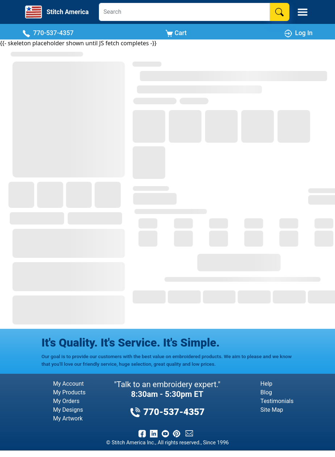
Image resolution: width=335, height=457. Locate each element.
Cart (176, 33)
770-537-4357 (48, 33)
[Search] (184, 12)
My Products (69, 392)
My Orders (66, 401)
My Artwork (68, 418)
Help (266, 383)
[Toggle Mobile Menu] (302, 12)
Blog (266, 392)
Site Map (271, 409)
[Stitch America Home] (56, 12)
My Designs (68, 409)
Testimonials (276, 401)
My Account (68, 383)
